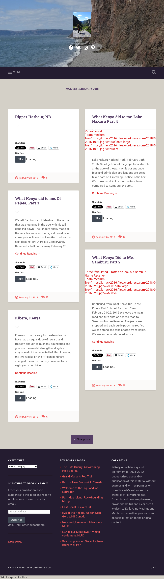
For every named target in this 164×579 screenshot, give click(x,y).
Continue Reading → (105, 193)
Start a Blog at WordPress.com (30, 567)
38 (47, 297)
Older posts (83, 439)
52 (124, 385)
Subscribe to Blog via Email (28, 483)
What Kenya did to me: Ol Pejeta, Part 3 (38, 200)
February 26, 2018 (103, 237)
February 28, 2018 (26, 177)
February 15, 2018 (26, 416)
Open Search (153, 72)
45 (124, 237)
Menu (17, 72)
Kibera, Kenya (28, 317)
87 (47, 416)
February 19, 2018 (103, 385)
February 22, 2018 (26, 297)
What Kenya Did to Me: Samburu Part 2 (113, 259)
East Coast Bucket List (76, 507)
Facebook (15, 541)
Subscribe (16, 519)
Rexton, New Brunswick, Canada (82, 482)
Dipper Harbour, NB (33, 116)
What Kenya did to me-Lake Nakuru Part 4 (117, 119)
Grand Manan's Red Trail (77, 476)
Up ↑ (153, 567)
